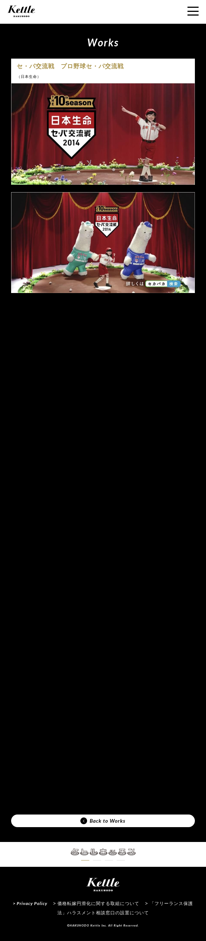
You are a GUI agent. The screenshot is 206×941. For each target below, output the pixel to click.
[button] (85, 860)
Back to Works (103, 820)
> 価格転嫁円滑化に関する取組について (96, 903)
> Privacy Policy (30, 903)
